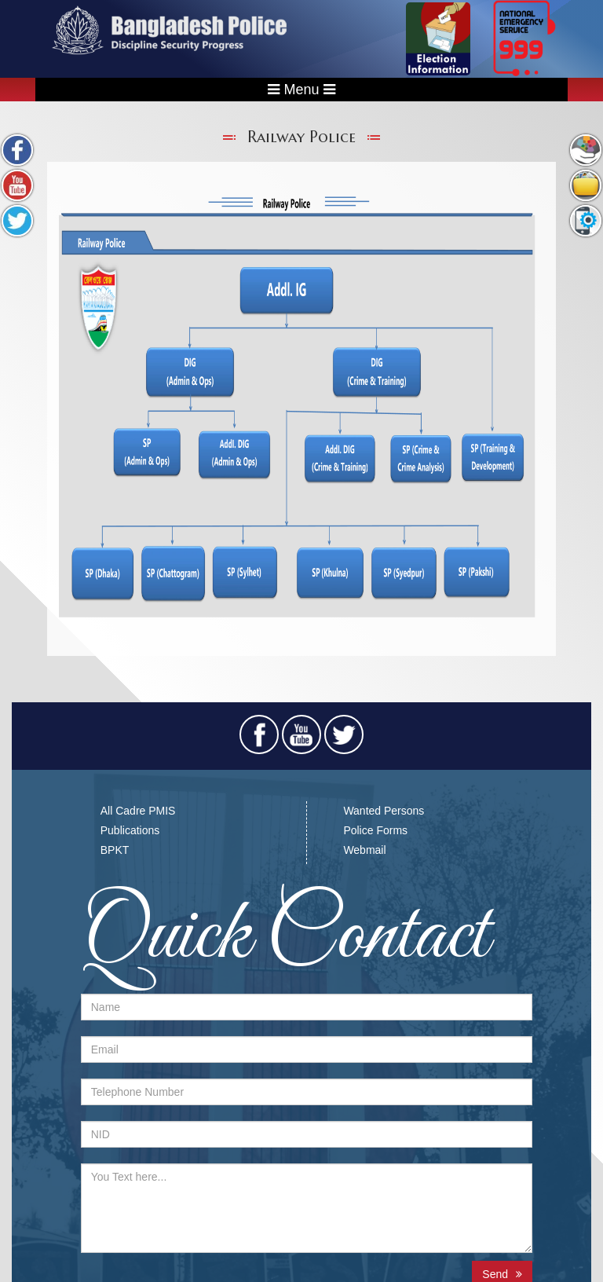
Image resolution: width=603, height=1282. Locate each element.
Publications (130, 830)
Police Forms (375, 830)
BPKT (115, 850)
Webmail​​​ (364, 850)
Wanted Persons (383, 810)
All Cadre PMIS (138, 810)
